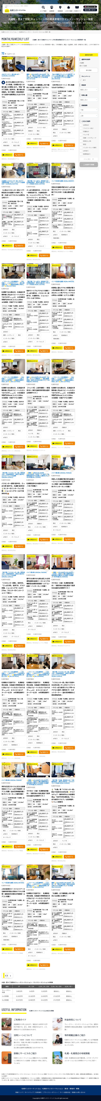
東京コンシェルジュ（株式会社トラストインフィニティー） (62, 150)
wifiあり (86, 151)
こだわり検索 (68, 11)
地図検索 (60, 11)
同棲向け (86, 131)
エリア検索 (43, 11)
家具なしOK (87, 141)
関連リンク (19, 1092)
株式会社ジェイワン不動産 (65, 251)
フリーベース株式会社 (14, 355)
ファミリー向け (88, 128)
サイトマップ (29, 1092)
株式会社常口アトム (13, 159)
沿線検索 (51, 11)
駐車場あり (86, 154)
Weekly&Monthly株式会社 (15, 249)
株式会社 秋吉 (37, 259)
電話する (20, 155)
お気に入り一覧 (91, 7)
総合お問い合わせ (90, 10)
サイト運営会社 (65, 1092)
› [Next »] (26, 975)
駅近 (84, 144)
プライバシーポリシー (50, 1092)
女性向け (86, 125)
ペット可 (86, 135)
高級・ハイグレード (89, 138)
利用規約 (38, 1092)
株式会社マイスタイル (39, 147)
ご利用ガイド (77, 11)
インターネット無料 (89, 147)
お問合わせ (8, 155)
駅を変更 (88, 70)
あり (84, 80)
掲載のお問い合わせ (78, 1092)
